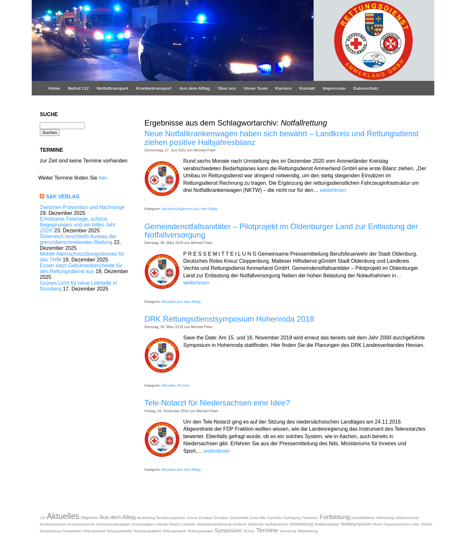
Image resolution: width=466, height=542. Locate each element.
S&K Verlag (63, 196)
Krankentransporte (81, 524)
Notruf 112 (78, 88)
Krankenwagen (143, 524)
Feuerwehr (310, 518)
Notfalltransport (112, 88)
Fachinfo (274, 517)
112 (42, 518)
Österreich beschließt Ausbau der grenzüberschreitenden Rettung (78, 239)
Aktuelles (168, 209)
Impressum (334, 88)
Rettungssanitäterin (147, 531)
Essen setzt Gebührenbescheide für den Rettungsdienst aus (81, 268)
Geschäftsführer (363, 518)
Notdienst (239, 524)
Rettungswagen (200, 531)
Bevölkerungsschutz (170, 518)
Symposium (228, 530)
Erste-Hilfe (258, 518)
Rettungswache (174, 531)
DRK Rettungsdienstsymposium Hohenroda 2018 (229, 319)
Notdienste (256, 524)
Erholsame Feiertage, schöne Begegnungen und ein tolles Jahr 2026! (78, 224)
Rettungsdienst (94, 531)
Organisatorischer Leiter (401, 524)
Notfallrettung (301, 524)
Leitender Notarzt (167, 524)
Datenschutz (365, 88)
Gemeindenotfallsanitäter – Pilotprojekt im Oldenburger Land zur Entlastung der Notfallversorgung (281, 230)
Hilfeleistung (385, 518)
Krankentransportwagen (113, 524)
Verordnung (287, 531)
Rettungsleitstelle (119, 531)
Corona (192, 518)
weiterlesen (333, 190)
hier (103, 178)
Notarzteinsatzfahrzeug (214, 524)
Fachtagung (292, 518)
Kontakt (307, 88)
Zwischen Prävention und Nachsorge (82, 207)
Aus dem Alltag (194, 88)
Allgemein (185, 209)
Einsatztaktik (239, 518)
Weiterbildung (308, 531)
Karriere (283, 88)
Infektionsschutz (407, 518)
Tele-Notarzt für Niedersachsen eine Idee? (217, 402)
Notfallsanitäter (327, 524)
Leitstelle (188, 524)
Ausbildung (146, 518)
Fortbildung (334, 517)
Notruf (377, 524)
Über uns (227, 88)
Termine (183, 385)
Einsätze (206, 518)
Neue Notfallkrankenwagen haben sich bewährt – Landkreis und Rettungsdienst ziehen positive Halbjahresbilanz (281, 137)
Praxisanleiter (72, 531)
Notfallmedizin (277, 524)
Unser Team (255, 88)
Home (54, 88)
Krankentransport (154, 88)
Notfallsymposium (356, 524)
